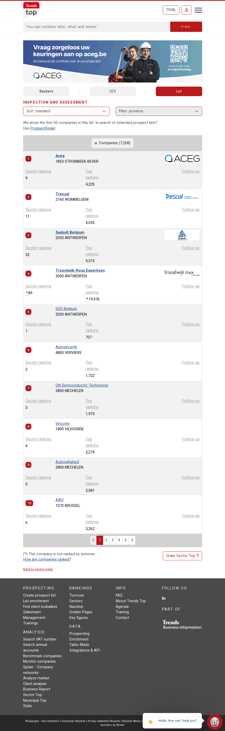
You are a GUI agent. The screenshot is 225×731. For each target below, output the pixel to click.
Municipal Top (34, 700)
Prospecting (79, 634)
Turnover (76, 595)
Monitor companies (39, 661)
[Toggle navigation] (197, 9)
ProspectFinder (42, 128)
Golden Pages (81, 612)
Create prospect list (39, 595)
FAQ (119, 595)
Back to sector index (38, 569)
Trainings (30, 623)
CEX (112, 91)
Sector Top (32, 695)
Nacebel (76, 607)
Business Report (36, 689)
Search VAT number (40, 639)
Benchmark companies (42, 656)
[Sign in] (187, 10)
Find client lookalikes (40, 607)
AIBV (60, 500)
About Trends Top (131, 601)
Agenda (122, 607)
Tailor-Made (79, 645)
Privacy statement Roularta (104, 721)
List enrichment (36, 601)
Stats (27, 706)
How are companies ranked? (47, 559)
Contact (122, 618)
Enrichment (78, 639)
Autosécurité (66, 347)
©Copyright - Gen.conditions (42, 721)
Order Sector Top (182, 556)
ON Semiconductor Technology (82, 385)
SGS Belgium (66, 309)
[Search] (96, 27)
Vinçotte (63, 424)
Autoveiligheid (67, 462)
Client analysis (35, 684)
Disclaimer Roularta (73, 721)
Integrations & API (84, 650)
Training (122, 612)
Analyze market (36, 678)
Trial (171, 10)
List (179, 91)
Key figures (78, 618)
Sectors (46, 91)
